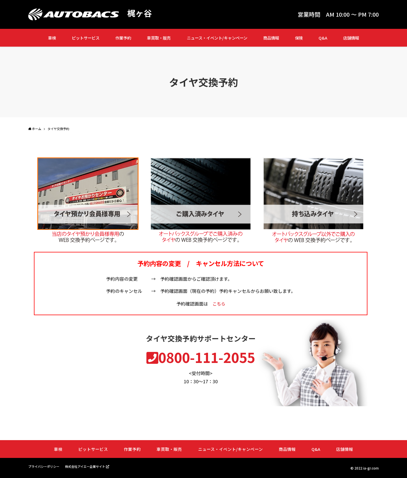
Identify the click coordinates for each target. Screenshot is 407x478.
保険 (299, 38)
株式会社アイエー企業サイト (90, 466)
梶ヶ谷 (140, 13)
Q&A (323, 38)
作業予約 (123, 38)
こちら (219, 303)
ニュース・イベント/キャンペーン (217, 38)
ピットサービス (85, 38)
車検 (52, 38)
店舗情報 (351, 38)
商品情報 (271, 38)
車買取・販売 (159, 38)
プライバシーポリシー (45, 466)
